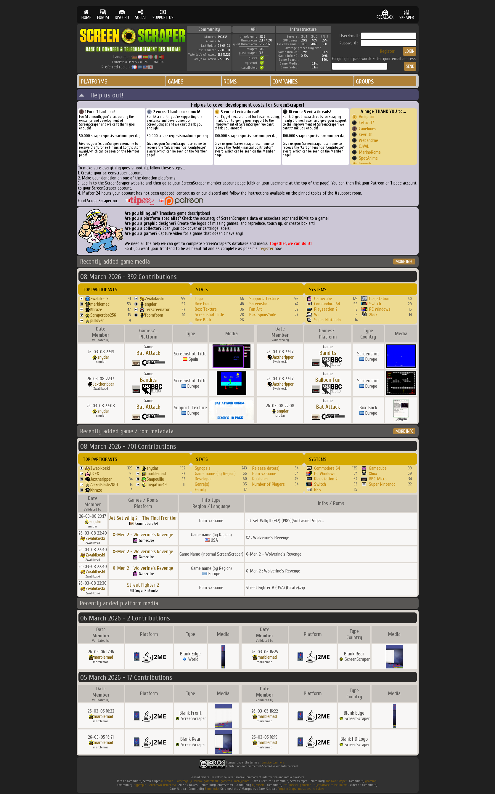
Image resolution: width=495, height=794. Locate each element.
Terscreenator (157, 309)
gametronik (211, 781)
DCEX (94, 473)
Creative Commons (273, 762)
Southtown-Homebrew (162, 785)
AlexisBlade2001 (104, 484)
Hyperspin (140, 785)
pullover (97, 320)
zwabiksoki (100, 298)
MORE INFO (405, 261)
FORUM (103, 14)
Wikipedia (167, 781)
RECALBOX (385, 14)
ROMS (230, 81)
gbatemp (370, 781)
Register (387, 51)
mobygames (241, 781)
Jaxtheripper (283, 357)
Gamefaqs (182, 781)
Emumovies (290, 785)
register (267, 248)
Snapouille (155, 479)
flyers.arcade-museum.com (331, 785)
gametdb (226, 781)
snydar (151, 304)
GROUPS (365, 81)
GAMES (176, 81)
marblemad (100, 304)
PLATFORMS (94, 81)
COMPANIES (285, 81)
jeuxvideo (196, 781)
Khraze (96, 309)
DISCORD (122, 14)
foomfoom (154, 315)
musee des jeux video (311, 789)
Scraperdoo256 (103, 315)
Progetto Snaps (287, 789)
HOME (86, 14)
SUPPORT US (162, 14)
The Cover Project (336, 781)
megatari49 (157, 484)
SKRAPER (406, 14)
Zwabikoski (154, 298)
